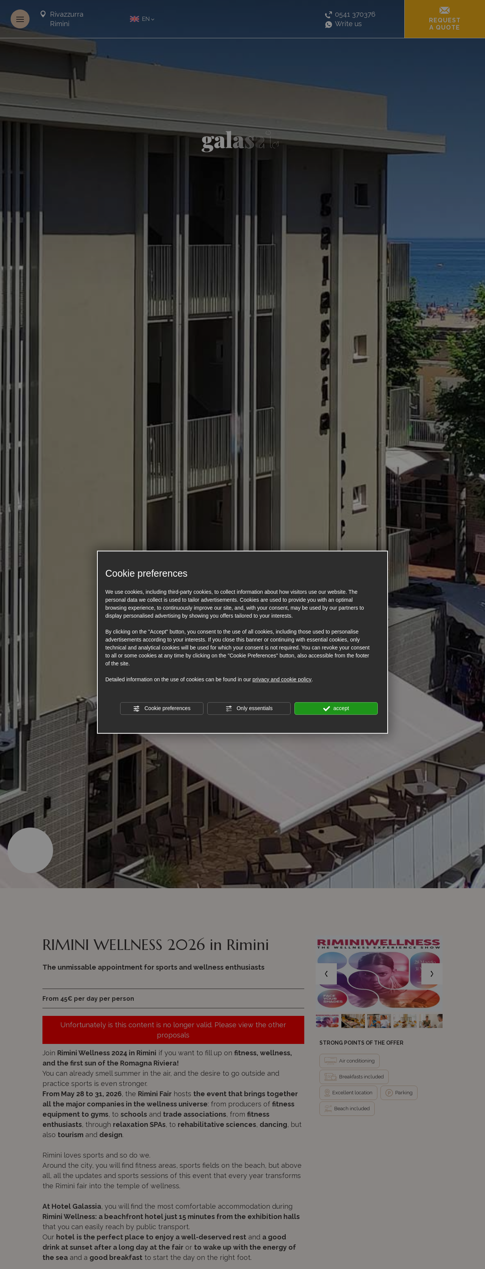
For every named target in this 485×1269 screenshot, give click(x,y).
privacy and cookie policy (281, 679)
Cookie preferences (161, 708)
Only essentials (249, 708)
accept (336, 708)
